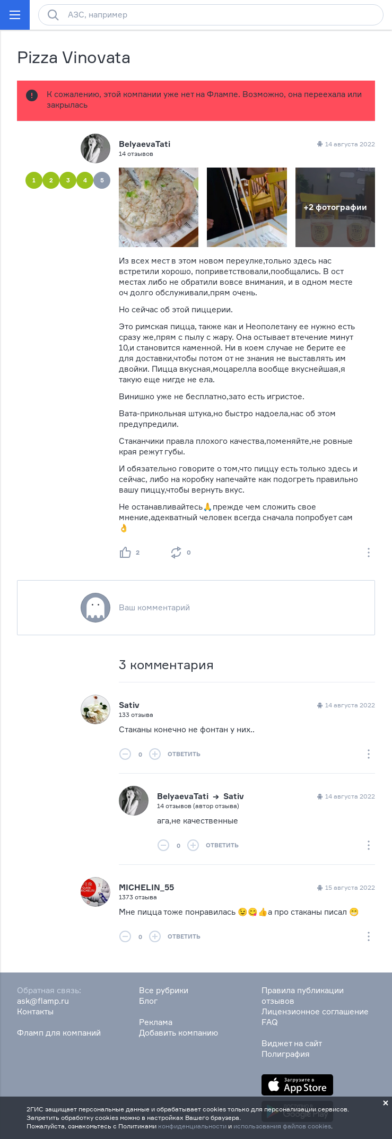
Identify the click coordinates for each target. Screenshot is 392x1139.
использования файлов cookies (282, 1126)
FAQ (270, 1022)
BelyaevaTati (144, 144)
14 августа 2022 (345, 705)
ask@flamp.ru (43, 1001)
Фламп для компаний (59, 1033)
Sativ (129, 705)
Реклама (155, 1022)
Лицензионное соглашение (315, 1011)
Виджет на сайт (292, 1043)
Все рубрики (163, 990)
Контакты (35, 1011)
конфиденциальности (192, 1126)
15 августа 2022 (345, 887)
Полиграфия (286, 1054)
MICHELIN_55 (146, 887)
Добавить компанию (178, 1033)
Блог (148, 1001)
